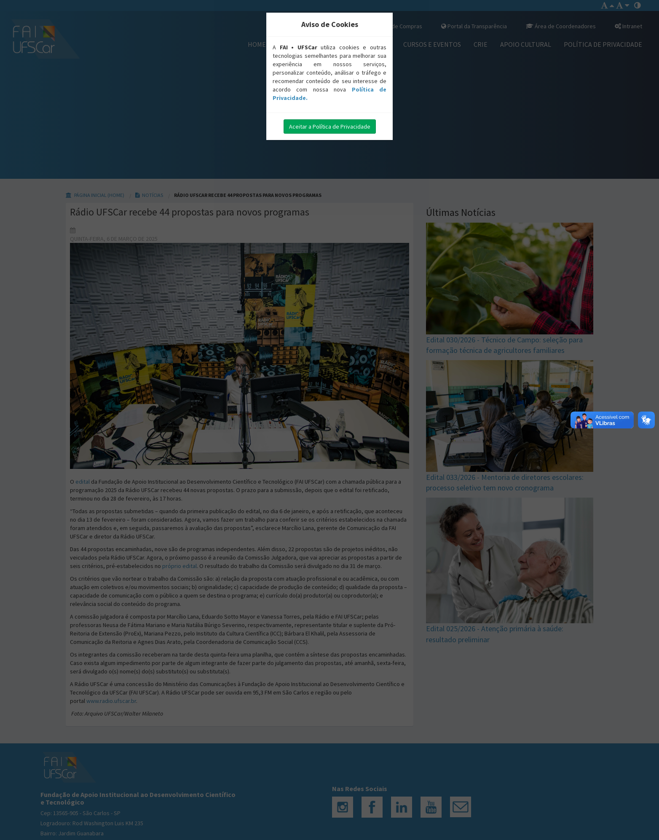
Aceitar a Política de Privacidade (329, 126)
